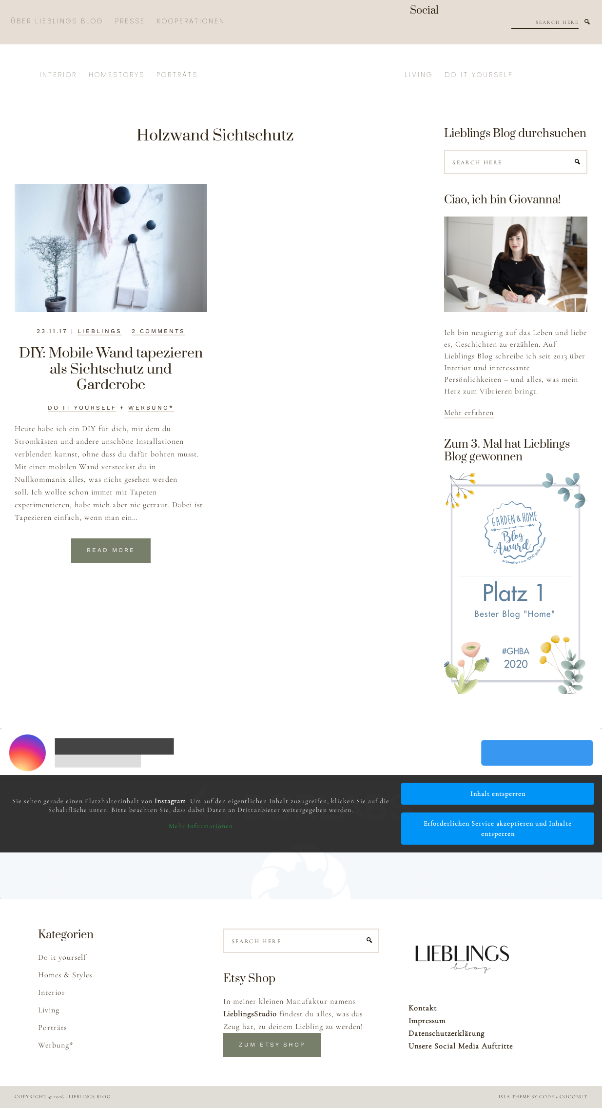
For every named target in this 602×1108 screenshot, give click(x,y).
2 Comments (158, 331)
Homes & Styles (65, 975)
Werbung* (151, 407)
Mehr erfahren (469, 412)
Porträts (52, 1027)
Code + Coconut (563, 1097)
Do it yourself (82, 407)
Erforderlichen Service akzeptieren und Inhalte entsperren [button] (498, 828)
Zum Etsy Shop (272, 1044)
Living (48, 1010)
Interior (51, 992)
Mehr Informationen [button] (201, 826)
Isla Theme (514, 1097)
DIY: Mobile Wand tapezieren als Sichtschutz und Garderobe (111, 369)
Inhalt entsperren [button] (497, 794)
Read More (111, 550)
